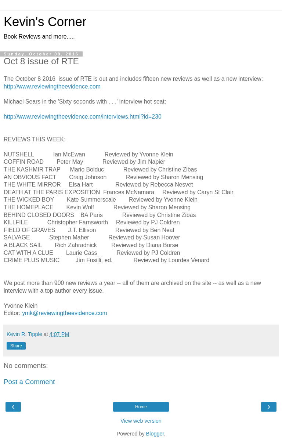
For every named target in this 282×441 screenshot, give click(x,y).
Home (141, 406)
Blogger (155, 434)
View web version (141, 421)
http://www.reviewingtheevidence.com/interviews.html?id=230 (83, 116)
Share (16, 345)
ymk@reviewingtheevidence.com (64, 313)
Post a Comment (29, 382)
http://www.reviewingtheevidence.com (52, 86)
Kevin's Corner (45, 22)
